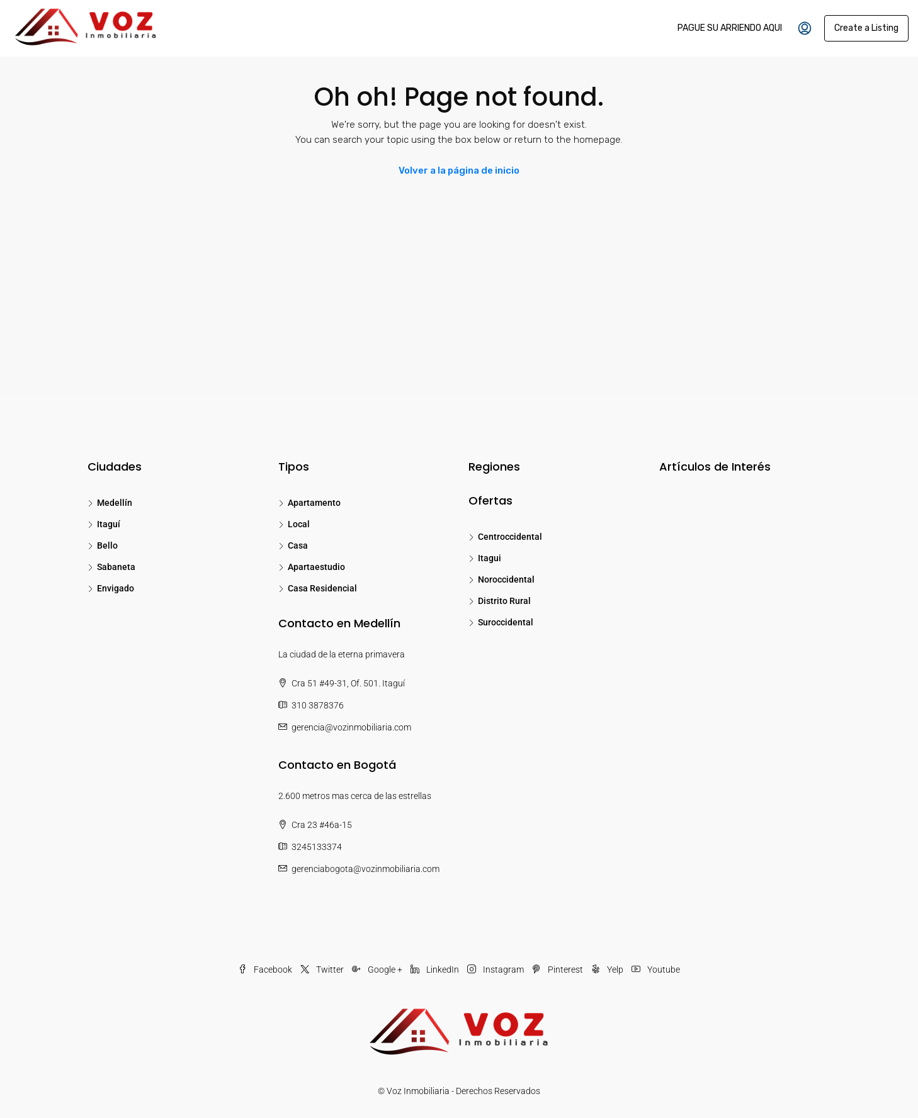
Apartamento (314, 503)
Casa (298, 545)
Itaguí (108, 524)
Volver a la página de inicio (459, 170)
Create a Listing (866, 28)
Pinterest (558, 969)
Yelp (608, 969)
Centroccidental (510, 537)
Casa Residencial (322, 588)
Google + (378, 969)
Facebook (266, 969)
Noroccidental (506, 579)
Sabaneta (116, 567)
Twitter (323, 969)
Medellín (114, 503)
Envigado (115, 588)
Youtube (656, 969)
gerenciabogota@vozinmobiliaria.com (365, 869)
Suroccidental (505, 622)
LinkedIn (436, 969)
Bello (107, 545)
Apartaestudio (316, 567)
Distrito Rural (504, 601)
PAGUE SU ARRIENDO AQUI (729, 28)
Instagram (496, 969)
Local (299, 524)
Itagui (489, 558)
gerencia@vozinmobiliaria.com (351, 727)
